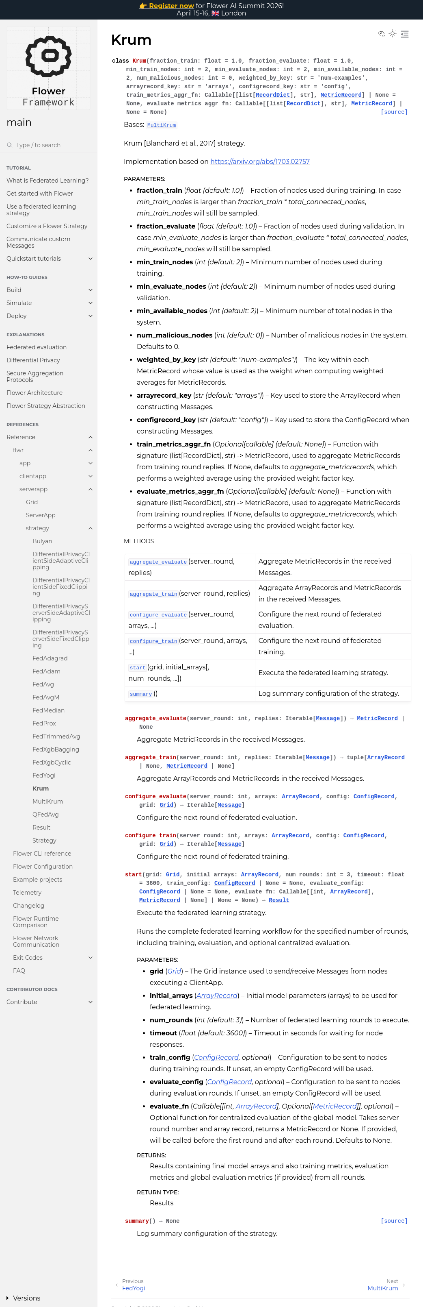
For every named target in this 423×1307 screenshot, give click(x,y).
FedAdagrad (50, 658)
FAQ (19, 970)
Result (41, 827)
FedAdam (46, 671)
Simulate (19, 303)
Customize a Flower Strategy (46, 226)
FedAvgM (46, 697)
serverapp (33, 489)
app (24, 463)
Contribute (21, 1002)
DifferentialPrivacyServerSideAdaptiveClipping (61, 613)
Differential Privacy (33, 360)
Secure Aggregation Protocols (35, 376)
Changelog (28, 905)
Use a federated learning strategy (41, 210)
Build (14, 290)
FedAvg (43, 684)
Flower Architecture (34, 392)
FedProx (44, 723)
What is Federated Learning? (47, 180)
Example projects (37, 879)
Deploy (16, 316)
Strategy (44, 840)
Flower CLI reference (42, 853)
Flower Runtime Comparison (36, 922)
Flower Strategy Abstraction (45, 406)
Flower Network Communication (36, 941)
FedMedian (48, 710)
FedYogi (44, 775)
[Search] (48, 145)
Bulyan (42, 541)
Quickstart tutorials (33, 258)
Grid (32, 502)
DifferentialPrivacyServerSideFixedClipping (60, 639)
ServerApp (41, 515)
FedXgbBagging (55, 749)
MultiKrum (47, 801)
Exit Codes (28, 957)
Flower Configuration (43, 866)
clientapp (32, 476)
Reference (20, 437)
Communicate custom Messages (38, 242)
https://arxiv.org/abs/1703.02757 (260, 162)
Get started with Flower (39, 193)
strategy (37, 528)
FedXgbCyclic (51, 762)
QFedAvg (45, 814)
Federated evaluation (36, 347)
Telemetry (27, 892)
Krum (40, 788)
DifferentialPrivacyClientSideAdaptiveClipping (61, 561)
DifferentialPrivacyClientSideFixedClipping (61, 587)
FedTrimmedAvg (56, 736)
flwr (18, 450)
